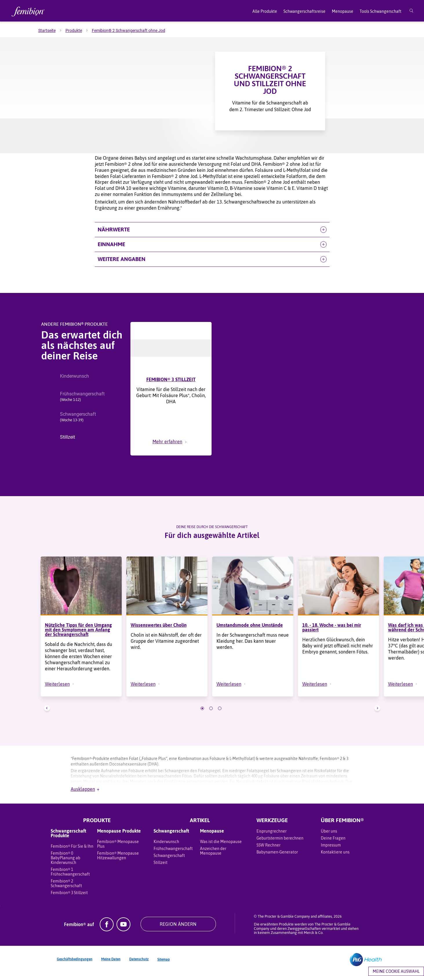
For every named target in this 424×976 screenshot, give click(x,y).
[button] (212, 229)
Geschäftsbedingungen (74, 962)
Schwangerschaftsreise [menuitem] (304, 11)
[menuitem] (51, 30)
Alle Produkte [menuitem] (264, 11)
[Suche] (411, 12)
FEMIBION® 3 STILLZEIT (171, 379)
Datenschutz (139, 962)
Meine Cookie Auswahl (396, 971)
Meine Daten (111, 962)
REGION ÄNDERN (178, 927)
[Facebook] (107, 932)
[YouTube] (123, 932)
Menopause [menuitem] (342, 11)
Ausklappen (85, 792)
